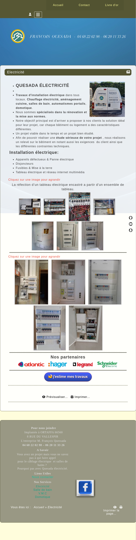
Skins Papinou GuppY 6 (53, 533)
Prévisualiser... (55, 396)
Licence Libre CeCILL (84, 533)
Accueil (39, 507)
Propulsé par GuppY (40, 529)
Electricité (16, 72)
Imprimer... (80, 396)
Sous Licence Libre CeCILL (90, 529)
